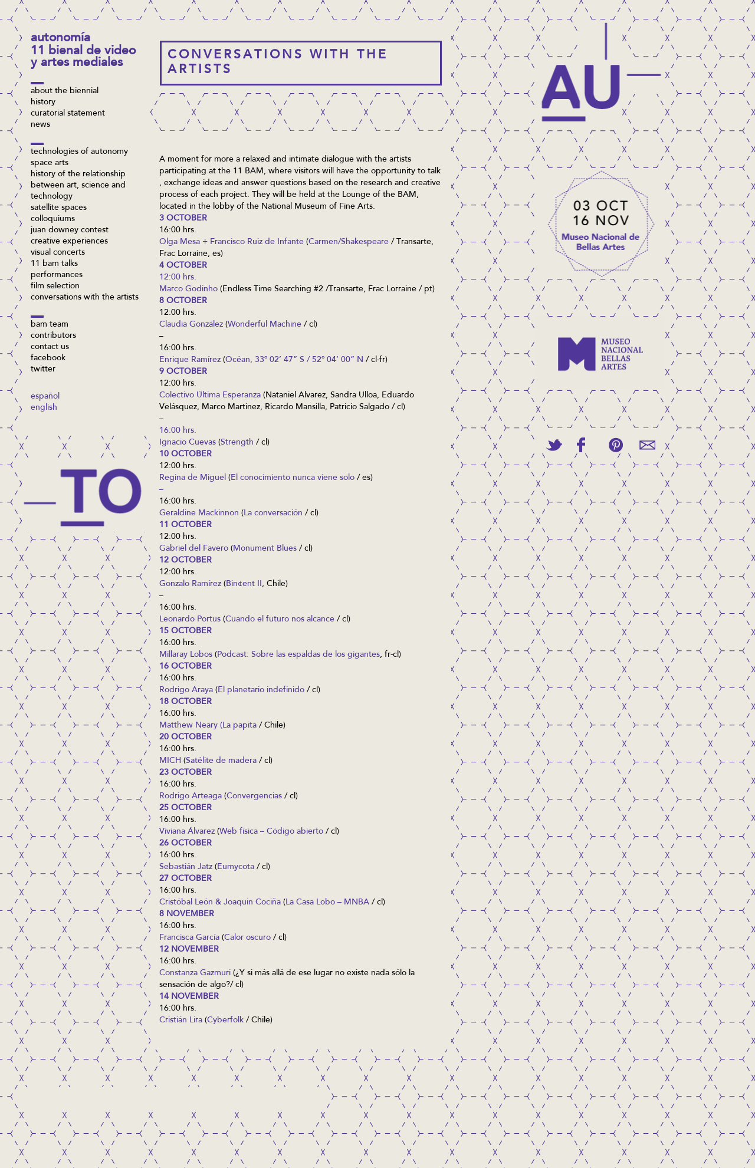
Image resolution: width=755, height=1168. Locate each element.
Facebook (48, 358)
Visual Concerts (58, 253)
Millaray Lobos (185, 655)
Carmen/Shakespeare (348, 242)
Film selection (55, 286)
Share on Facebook (581, 444)
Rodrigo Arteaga (190, 796)
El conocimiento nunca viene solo (292, 478)
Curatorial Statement (68, 114)
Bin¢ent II (244, 584)
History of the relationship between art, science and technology (78, 185)
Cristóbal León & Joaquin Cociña (220, 903)
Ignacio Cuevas (187, 443)
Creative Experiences (69, 242)
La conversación (273, 513)
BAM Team (49, 325)
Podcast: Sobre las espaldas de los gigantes (298, 655)
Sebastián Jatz (185, 867)
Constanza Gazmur (194, 973)
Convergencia (252, 796)
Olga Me (175, 242)
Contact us (50, 347)
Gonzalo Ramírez (190, 584)
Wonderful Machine (264, 325)
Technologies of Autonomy (79, 152)
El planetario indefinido (261, 690)
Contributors (53, 336)
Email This (647, 444)
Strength (237, 443)
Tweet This (554, 444)
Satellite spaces (59, 208)
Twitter (43, 370)
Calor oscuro (247, 938)
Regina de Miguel (192, 478)
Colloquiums (53, 219)
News (40, 125)
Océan (237, 360)
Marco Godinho (188, 289)
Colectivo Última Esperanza (210, 395)
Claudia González (191, 325)
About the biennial (65, 91)
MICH (170, 761)
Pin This (615, 444)
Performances (57, 275)
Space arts (49, 163)
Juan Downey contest (70, 230)
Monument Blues (265, 549)
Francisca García (189, 938)
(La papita (238, 726)
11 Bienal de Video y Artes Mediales (83, 57)
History (43, 102)
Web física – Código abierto (271, 832)
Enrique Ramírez (190, 360)
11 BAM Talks (54, 264)
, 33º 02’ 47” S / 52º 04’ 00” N (306, 360)
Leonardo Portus (190, 620)
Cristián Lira (180, 1020)
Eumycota (235, 867)
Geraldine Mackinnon (199, 513)
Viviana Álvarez (187, 832)
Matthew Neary (188, 726)
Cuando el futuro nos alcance (279, 620)
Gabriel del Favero (193, 549)
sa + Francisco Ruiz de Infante (248, 242)
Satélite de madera (221, 761)
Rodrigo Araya (186, 690)
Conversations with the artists (85, 298)
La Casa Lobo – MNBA (327, 903)
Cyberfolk (225, 1020)
